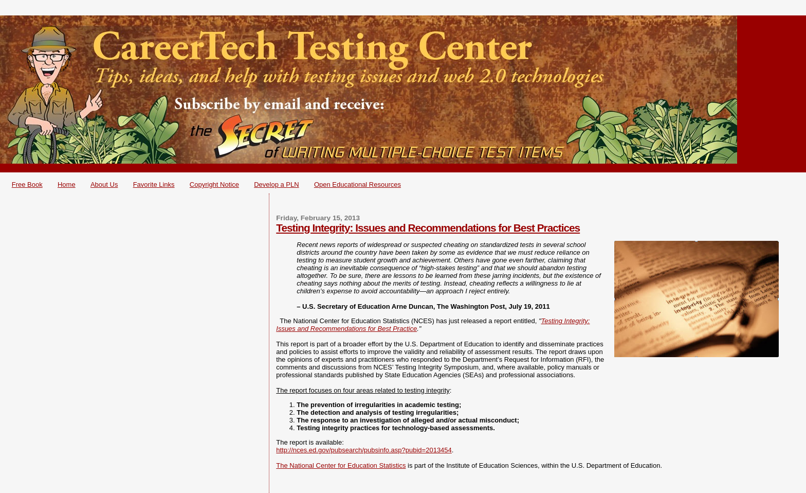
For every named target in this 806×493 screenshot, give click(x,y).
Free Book (27, 184)
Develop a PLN (276, 184)
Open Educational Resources (357, 184)
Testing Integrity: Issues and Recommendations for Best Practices (428, 228)
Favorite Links (154, 184)
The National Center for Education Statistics (341, 465)
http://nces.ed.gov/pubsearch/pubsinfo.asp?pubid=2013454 (364, 450)
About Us (104, 184)
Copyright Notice (214, 184)
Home (67, 184)
